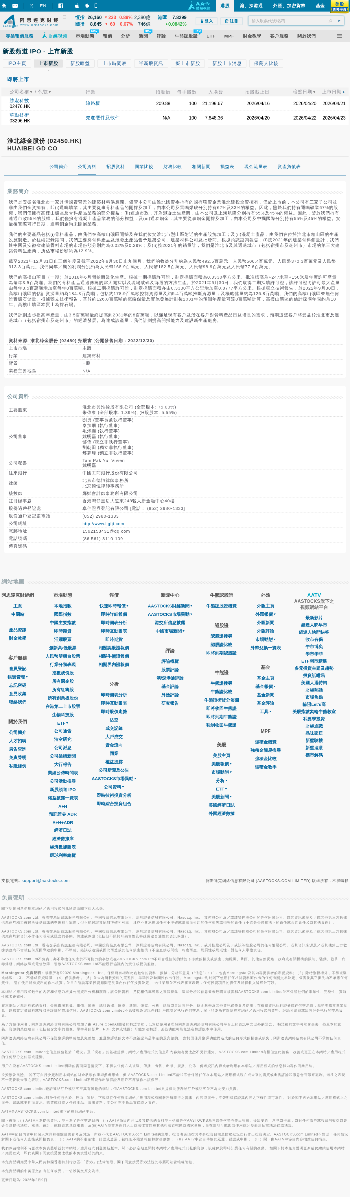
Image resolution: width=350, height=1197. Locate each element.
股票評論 (170, 669)
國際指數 (62, 614)
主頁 (17, 605)
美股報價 (221, 763)
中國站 (17, 614)
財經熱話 (314, 689)
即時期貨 (62, 631)
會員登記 (17, 668)
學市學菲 (314, 653)
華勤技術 (19, 115)
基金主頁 (265, 678)
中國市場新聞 (170, 631)
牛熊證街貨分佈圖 (221, 700)
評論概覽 (170, 661)
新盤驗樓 (314, 740)
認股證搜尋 (221, 636)
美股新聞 (221, 796)
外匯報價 (265, 614)
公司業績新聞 (63, 756)
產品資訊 (17, 629)
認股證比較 (221, 644)
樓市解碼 (314, 754)
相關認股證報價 (114, 647)
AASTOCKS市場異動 (114, 778)
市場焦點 (314, 697)
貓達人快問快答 (314, 632)
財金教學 (17, 638)
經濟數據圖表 (63, 846)
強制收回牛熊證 (221, 725)
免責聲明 (17, 757)
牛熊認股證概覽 (221, 605)
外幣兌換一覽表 (265, 647)
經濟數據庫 (63, 838)
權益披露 (114, 761)
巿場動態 (265, 639)
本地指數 (62, 605)
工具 (265, 711)
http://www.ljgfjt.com (103, 523)
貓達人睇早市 (314, 624)
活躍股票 (62, 639)
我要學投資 (314, 718)
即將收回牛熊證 (221, 708)
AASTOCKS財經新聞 (170, 605)
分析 (221, 780)
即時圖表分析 (114, 622)
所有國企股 (63, 681)
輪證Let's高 (314, 704)
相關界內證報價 (114, 664)
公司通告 (62, 730)
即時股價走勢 (114, 711)
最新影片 (314, 617)
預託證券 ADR (63, 814)
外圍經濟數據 (222, 813)
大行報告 (62, 764)
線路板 (93, 103)
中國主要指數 (63, 622)
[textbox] (296, 20)
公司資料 (114, 786)
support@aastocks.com (46, 880)
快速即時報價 (114, 605)
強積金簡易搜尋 (265, 750)
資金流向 (114, 745)
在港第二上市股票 (62, 706)
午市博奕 (314, 646)
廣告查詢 (17, 749)
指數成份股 (63, 672)
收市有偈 (314, 639)
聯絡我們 (17, 702)
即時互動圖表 (114, 631)
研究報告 (170, 703)
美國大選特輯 (314, 682)
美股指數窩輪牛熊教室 (314, 711)
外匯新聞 (265, 622)
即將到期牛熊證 (221, 716)
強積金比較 (266, 758)
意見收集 (17, 693)
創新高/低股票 (62, 647)
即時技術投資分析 (114, 795)
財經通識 (314, 726)
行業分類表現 (63, 664)
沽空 (114, 719)
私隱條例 (17, 765)
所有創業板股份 (63, 698)
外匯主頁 (265, 605)
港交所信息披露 (170, 622)
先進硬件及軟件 (103, 117)
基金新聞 (265, 694)
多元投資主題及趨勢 (314, 668)
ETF (62, 723)
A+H (62, 806)
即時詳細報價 (114, 614)
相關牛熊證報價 (114, 656)
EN (43, 5)
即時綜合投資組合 (114, 803)
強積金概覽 (266, 741)
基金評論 (170, 686)
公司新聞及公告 (114, 770)
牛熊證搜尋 (221, 683)
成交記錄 (114, 728)
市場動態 (221, 772)
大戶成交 (114, 736)
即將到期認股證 (221, 652)
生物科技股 (63, 714)
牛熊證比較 (221, 691)
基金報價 (265, 686)
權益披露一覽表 (63, 797)
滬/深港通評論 (170, 678)
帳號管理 (18, 676)
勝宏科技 (19, 100)
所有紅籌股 (63, 689)
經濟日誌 (62, 830)
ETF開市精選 (314, 661)
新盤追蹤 (314, 747)
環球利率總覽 (63, 855)
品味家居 (314, 733)
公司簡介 (17, 732)
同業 (114, 753)
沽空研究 (62, 739)
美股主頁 (221, 755)
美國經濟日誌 (222, 805)
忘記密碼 (17, 685)
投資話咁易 (314, 675)
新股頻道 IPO (63, 789)
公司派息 (62, 747)
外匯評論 (170, 694)
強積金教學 (266, 767)
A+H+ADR (62, 822)
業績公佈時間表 (63, 772)
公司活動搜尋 (63, 781)
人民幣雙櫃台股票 (62, 656)
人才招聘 (17, 740)
